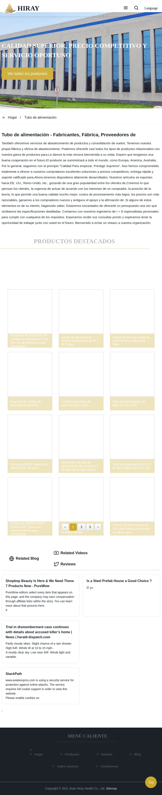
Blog (138, 754)
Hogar (12, 117)
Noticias (107, 754)
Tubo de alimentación (40, 117)
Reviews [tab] (65, 564)
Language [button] (151, 8)
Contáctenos (110, 766)
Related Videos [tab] (71, 552)
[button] (126, 8)
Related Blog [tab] (24, 558)
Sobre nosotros (68, 766)
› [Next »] (98, 527)
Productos (73, 754)
